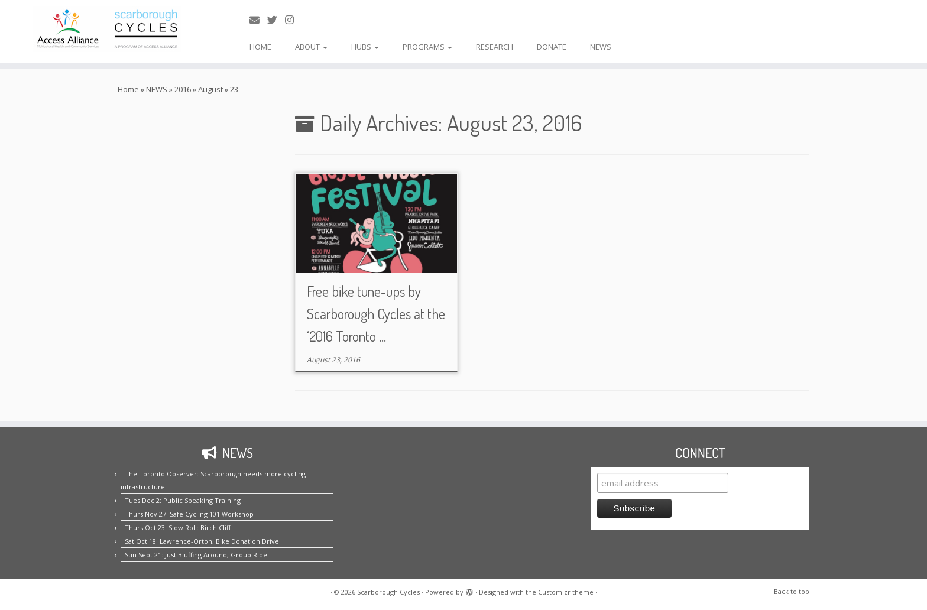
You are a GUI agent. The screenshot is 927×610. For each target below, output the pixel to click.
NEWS (600, 46)
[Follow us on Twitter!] (276, 20)
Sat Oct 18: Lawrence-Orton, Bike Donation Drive (202, 541)
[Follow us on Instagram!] (293, 20)
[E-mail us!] (258, 20)
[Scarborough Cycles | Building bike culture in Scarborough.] (107, 29)
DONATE (551, 46)
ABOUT (311, 46)
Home (128, 89)
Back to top (791, 591)
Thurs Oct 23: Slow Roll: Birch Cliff (178, 527)
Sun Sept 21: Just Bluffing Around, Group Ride (196, 554)
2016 (182, 89)
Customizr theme (566, 592)
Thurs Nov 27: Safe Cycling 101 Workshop (189, 514)
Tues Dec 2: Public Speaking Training (183, 500)
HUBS (365, 46)
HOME (260, 46)
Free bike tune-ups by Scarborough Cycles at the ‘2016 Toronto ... (376, 313)
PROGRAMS (427, 46)
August (210, 89)
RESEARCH (494, 46)
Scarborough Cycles (388, 592)
